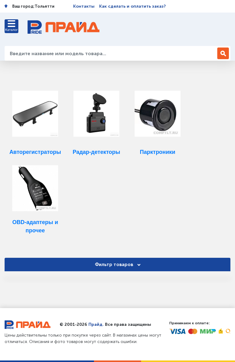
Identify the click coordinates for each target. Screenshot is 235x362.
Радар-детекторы (96, 152)
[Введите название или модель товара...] (112, 53)
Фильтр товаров (117, 264)
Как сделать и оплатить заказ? (132, 6)
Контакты (84, 6)
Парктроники (157, 152)
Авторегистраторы (35, 152)
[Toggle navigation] (11, 26)
